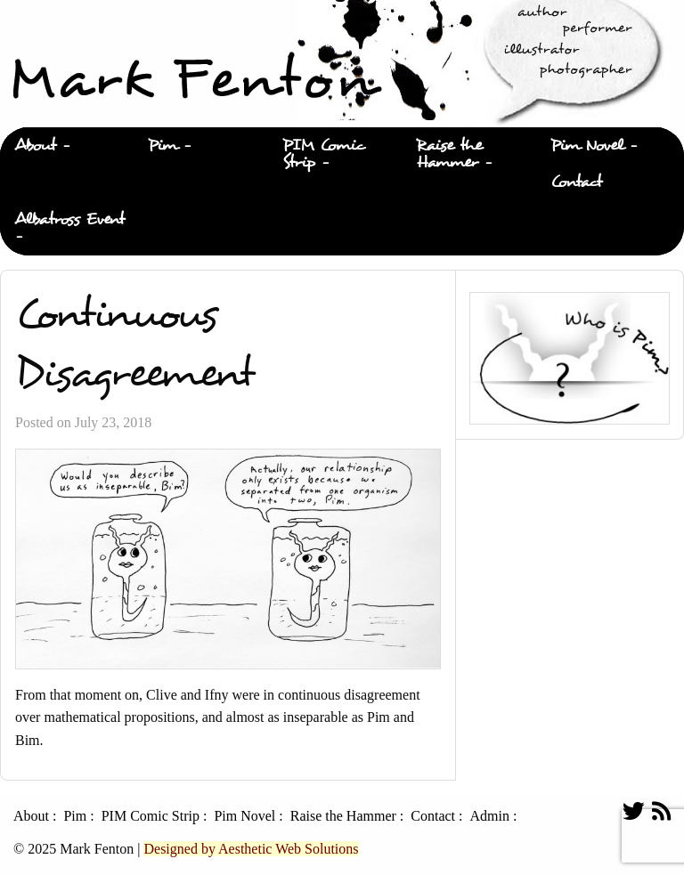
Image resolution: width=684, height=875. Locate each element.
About (35, 145)
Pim (162, 145)
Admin (489, 816)
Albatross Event (69, 219)
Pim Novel (586, 145)
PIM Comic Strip (323, 154)
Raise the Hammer (449, 154)
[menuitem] (67, 146)
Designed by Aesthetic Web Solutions (250, 848)
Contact (576, 182)
